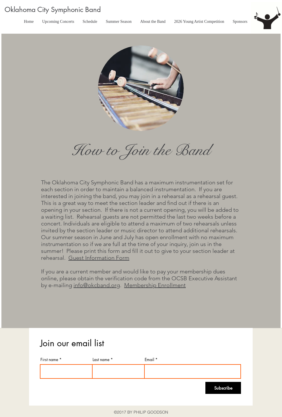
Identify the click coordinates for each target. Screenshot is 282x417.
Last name (101, 360)
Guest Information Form (98, 257)
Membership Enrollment (155, 285)
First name (49, 360)
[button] (89, 21)
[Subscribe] (223, 388)
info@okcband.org (96, 285)
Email (149, 360)
